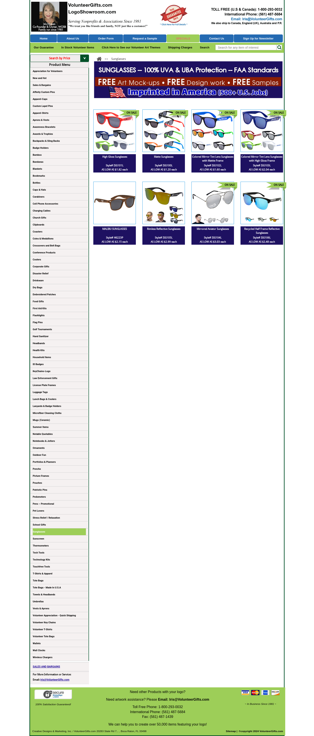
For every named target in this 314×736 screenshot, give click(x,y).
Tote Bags (59, 581)
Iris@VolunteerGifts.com (54, 679)
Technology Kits (41, 559)
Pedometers (39, 496)
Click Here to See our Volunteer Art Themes (131, 47)
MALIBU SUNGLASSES (114, 229)
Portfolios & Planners (44, 462)
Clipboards (38, 224)
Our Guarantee (44, 47)
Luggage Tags (40, 392)
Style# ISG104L (213, 237)
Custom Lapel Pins (43, 106)
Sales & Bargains (42, 85)
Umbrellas (38, 601)
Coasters (37, 231)
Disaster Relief (40, 273)
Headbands (39, 343)
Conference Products (59, 253)
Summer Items (41, 427)
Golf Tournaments (42, 329)
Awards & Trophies (59, 134)
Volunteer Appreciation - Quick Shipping (54, 615)
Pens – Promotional (43, 503)
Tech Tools (38, 552)
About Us (73, 38)
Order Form (106, 38)
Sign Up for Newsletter (258, 38)
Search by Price (69, 58)
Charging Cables (41, 210)
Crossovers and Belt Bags (46, 245)
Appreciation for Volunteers (59, 72)
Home (44, 38)
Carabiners (38, 196)
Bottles (36, 182)
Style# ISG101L (114, 165)
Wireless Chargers (42, 657)
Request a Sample (145, 38)
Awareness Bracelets (44, 127)
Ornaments (39, 448)
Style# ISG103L (262, 165)
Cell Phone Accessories (45, 203)
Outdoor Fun (39, 455)
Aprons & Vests (41, 120)
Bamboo (37, 155)
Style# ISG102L (213, 165)
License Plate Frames (44, 385)
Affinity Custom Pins (59, 93)
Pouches (37, 483)
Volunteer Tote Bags (44, 636)
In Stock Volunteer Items (77, 47)
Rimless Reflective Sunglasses (163, 229)
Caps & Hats (39, 189)
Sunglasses (39, 531)
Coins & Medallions (43, 238)
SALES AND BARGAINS (46, 666)
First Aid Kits (40, 308)
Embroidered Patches (44, 294)
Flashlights (38, 315)
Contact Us (216, 38)
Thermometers (41, 545)
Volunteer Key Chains (44, 622)
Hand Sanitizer (41, 336)
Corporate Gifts (41, 266)
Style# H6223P (114, 237)
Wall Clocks (39, 650)
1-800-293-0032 (170, 707)
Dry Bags (37, 287)
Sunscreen (38, 538)
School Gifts (39, 524)
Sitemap (231, 731)
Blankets (37, 168)
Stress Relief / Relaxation (46, 517)
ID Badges (38, 364)
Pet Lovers (38, 510)
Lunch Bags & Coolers (44, 399)
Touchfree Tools (41, 566)
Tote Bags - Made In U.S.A (47, 587)
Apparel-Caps (40, 99)
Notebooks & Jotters (44, 441)
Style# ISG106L (262, 237)
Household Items (42, 357)
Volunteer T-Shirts (42, 629)
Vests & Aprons (41, 608)
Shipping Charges (180, 47)
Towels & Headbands (44, 594)
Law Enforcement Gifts (45, 378)
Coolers (37, 259)
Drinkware (38, 280)
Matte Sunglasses (163, 156)
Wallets (37, 643)
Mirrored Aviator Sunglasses (213, 229)
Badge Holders (41, 148)
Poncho (37, 469)
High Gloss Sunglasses (114, 156)
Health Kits (38, 350)
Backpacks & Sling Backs (46, 141)
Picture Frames (41, 476)
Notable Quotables (43, 434)
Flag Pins (38, 322)
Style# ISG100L (163, 165)
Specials (183, 38)
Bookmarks (39, 175)
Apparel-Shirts (40, 113)
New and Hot (39, 78)
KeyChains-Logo (41, 371)
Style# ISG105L (163, 237)
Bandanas (38, 162)
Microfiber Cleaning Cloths (47, 413)
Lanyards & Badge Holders (47, 406)
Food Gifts (59, 302)
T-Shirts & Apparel (42, 573)
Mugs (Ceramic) (41, 420)
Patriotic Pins (40, 489)
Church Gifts (39, 217)
